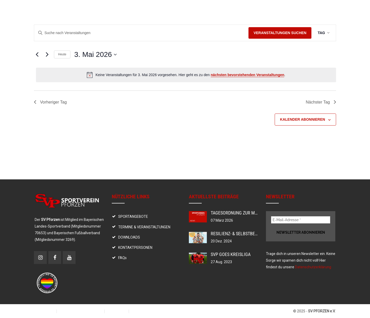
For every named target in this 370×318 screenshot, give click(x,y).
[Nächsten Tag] (47, 55)
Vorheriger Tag (50, 102)
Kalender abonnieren (302, 119)
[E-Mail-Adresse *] (300, 219)
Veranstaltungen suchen (280, 33)
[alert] (186, 75)
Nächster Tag (321, 102)
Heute (62, 54)
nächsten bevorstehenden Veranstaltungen (247, 75)
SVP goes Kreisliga (231, 254)
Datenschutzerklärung (313, 267)
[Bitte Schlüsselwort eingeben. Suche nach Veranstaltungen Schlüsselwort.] (141, 33)
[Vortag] (37, 55)
